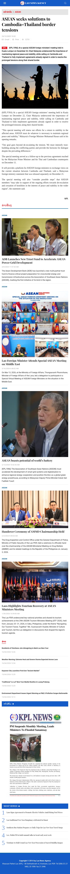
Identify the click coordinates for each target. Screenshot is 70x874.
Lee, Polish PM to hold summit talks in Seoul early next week (29, 835)
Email (5, 39)
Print (15, 39)
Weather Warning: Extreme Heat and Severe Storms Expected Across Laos (30, 659)
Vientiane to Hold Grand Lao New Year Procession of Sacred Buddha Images (35, 843)
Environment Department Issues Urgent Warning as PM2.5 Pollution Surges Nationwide (35, 693)
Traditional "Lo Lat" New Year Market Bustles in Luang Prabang (25, 682)
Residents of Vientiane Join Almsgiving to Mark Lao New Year (25, 648)
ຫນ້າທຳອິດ (7, 12)
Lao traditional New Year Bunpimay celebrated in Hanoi (27, 820)
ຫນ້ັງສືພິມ (9, 703)
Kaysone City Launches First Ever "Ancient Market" (21, 671)
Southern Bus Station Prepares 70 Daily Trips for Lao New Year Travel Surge (35, 827)
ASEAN (18, 12)
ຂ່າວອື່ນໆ (7, 205)
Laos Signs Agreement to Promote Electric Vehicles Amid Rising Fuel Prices (34, 812)
